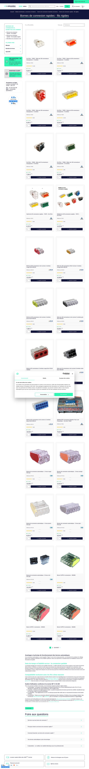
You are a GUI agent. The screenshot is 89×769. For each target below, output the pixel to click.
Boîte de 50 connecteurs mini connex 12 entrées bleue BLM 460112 (38, 420)
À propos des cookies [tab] (64, 378)
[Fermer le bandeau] (72, 373)
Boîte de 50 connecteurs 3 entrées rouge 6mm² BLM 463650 (38, 369)
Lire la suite (28, 704)
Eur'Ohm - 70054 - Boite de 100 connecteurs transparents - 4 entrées (37, 111)
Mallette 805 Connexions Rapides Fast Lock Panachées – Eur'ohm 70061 (68, 420)
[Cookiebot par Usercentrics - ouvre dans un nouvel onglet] (64, 374)
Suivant (56, 644)
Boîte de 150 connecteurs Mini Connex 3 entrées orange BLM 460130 (69, 266)
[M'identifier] (76, 6)
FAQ (67, 6)
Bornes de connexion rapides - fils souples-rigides (14, 36)
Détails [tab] (44, 378)
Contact (61, 6)
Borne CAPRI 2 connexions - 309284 (35, 623)
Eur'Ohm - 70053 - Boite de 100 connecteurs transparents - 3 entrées (68, 59)
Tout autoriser (63, 394)
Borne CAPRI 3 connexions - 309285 (66, 623)
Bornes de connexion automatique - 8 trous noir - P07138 (38, 573)
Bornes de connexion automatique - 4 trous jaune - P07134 (39, 522)
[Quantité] (28, 74)
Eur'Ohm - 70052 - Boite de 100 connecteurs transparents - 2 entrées (37, 59)
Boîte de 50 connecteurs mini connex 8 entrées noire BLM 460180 (69, 369)
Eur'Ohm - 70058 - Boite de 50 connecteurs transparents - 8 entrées (37, 163)
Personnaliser (44, 394)
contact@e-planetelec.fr (11, 90)
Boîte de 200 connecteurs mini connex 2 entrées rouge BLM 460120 (38, 266)
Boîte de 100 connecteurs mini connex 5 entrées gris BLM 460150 (69, 318)
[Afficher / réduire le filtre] (20, 45)
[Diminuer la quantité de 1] (29, 74)
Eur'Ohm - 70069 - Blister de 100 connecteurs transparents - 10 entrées (68, 163)
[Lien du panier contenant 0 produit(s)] (83, 6)
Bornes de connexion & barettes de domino (13, 27)
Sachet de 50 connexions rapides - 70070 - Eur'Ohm (37, 215)
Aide (57, 6)
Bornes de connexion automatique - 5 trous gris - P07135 (69, 522)
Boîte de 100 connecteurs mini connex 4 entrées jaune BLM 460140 (38, 318)
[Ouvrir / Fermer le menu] (23, 6)
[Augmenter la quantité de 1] (29, 73)
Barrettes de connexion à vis (14, 38)
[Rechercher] (42, 6)
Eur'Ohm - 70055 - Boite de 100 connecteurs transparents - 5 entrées (68, 111)
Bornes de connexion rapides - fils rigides (12, 33)
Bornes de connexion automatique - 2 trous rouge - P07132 (39, 471)
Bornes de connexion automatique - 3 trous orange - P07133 (70, 471)
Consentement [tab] (24, 378)
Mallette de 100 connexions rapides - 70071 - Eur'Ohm (68, 215)
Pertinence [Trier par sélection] (67, 25)
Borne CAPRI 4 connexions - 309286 (66, 572)
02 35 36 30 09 (80, 1)
